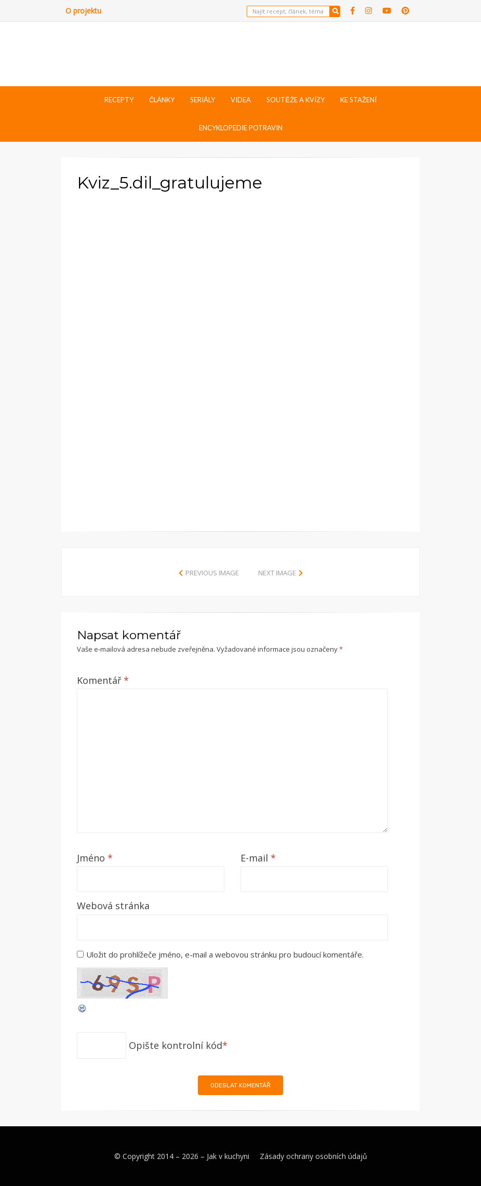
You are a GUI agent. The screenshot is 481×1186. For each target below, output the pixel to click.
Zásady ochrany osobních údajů (313, 1156)
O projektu (83, 11)
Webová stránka (113, 905)
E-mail (258, 858)
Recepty (118, 100)
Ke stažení (358, 100)
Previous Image (212, 572)
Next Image (277, 572)
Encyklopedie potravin (241, 128)
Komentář (103, 680)
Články (162, 100)
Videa (241, 100)
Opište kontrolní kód (175, 1045)
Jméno (95, 858)
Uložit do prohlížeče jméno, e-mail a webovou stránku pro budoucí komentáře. (225, 954)
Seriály (202, 100)
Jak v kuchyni (228, 1156)
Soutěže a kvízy (295, 100)
